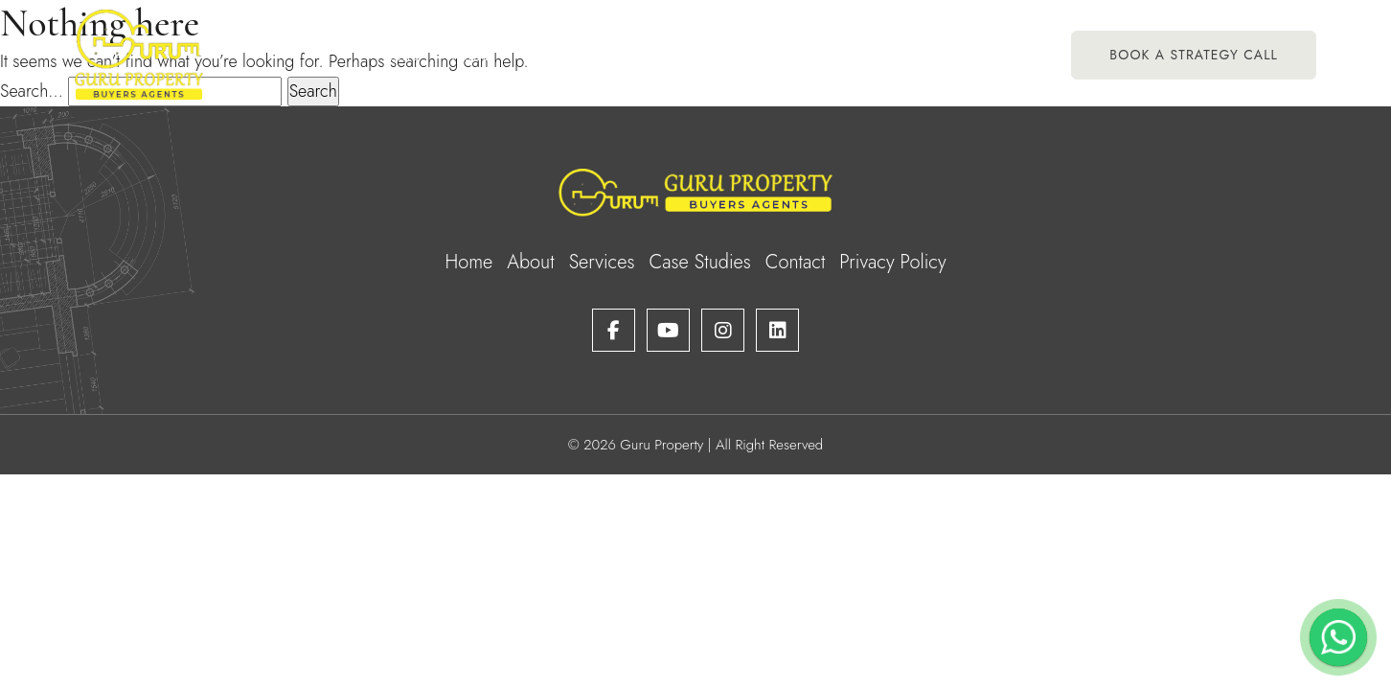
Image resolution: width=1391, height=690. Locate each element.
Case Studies (886, 54)
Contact (990, 54)
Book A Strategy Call (1193, 54)
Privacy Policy (892, 262)
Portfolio (662, 54)
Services (571, 54)
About (473, 54)
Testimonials (766, 54)
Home (398, 54)
